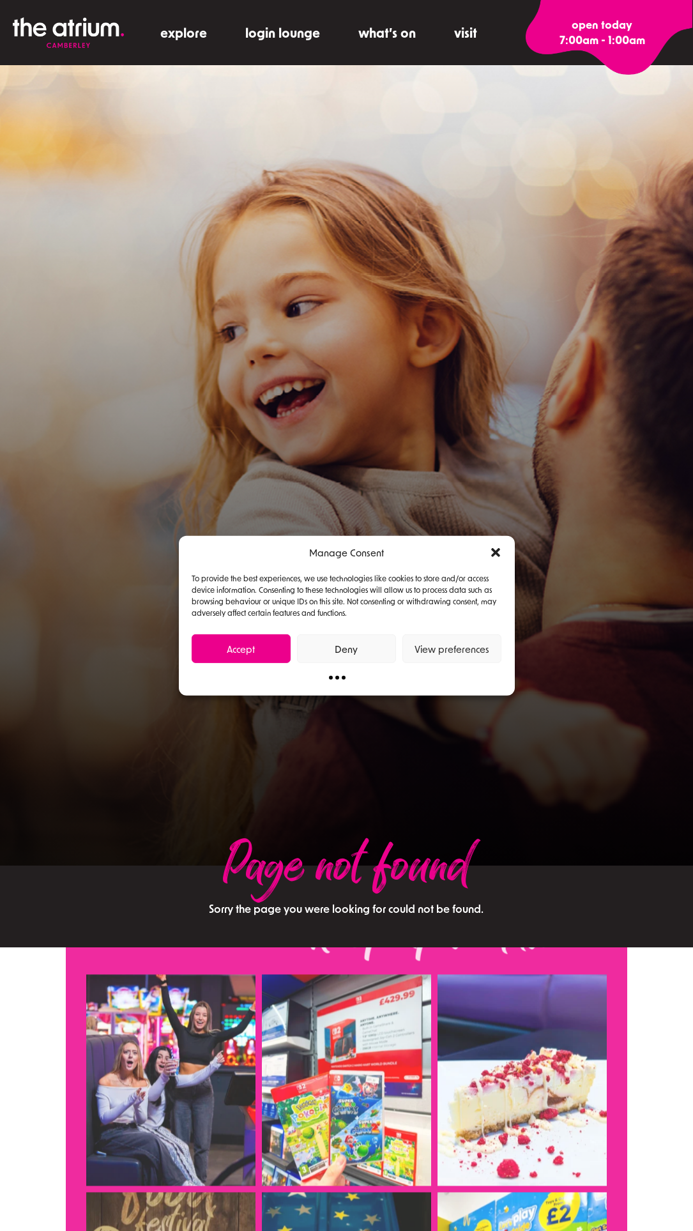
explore (183, 32)
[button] (495, 552)
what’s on (387, 32)
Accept (241, 648)
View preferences (452, 648)
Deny (346, 648)
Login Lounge (282, 32)
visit (465, 32)
